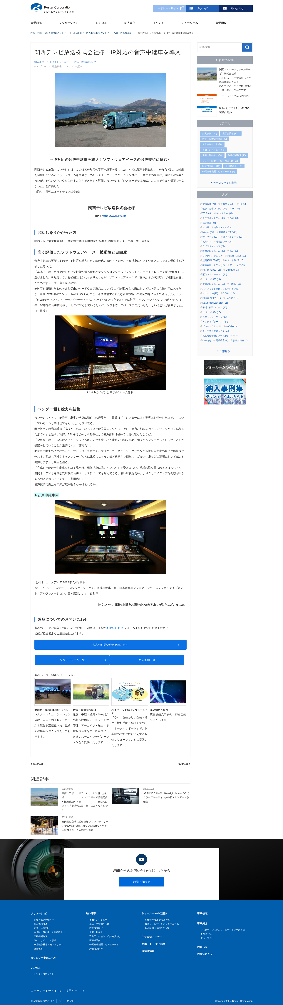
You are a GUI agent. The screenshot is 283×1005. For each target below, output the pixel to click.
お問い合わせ (115, 627)
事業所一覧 (206, 933)
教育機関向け (40, 923)
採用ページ (73, 990)
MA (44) (236, 208)
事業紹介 (221, 22)
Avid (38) (234, 218)
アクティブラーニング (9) (215, 321)
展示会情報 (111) (230, 133)
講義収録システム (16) (213, 265)
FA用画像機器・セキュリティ (48, 944)
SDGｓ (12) (229, 293)
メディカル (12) (210, 293)
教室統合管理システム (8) (215, 335)
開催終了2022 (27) (228, 232)
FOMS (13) (235, 284)
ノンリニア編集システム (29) (217, 227)
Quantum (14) (233, 270)
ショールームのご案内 (155, 913)
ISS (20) (234, 251)
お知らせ (202, 946)
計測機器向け (96, 949)
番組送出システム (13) (213, 284)
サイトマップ (66, 1001)
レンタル (101, 22)
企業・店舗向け (41, 928)
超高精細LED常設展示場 (157, 928)
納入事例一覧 (147, 660)
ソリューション (68, 22)
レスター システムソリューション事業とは (222, 929)
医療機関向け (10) (211, 166)
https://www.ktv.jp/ (114, 215)
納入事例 (129, 22)
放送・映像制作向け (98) (214, 139)
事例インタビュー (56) (213, 150)
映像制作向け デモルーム (157, 919)
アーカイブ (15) (237, 265)
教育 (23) (207, 241)
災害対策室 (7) (240, 340)
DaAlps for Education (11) (215, 303)
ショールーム (189, 22)
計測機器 (38, 949)
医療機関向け (40, 936)
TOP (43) (207, 213)
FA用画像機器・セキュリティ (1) (218, 171)
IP (68, 66)
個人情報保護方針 (40, 1001)
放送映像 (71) (209, 204)
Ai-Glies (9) (231, 326)
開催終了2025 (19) (236, 255)
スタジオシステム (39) (213, 218)
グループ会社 (207, 938)
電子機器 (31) (209, 222)
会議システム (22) (225, 241)
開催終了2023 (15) (211, 270)
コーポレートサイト (166, 8)
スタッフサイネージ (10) (214, 317)
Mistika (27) (208, 232)
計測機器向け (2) (234, 166)
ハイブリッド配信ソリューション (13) (221, 288)
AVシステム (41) (224, 213)
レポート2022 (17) (234, 260)
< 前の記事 (37, 763)
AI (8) (235, 335)
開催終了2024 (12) (211, 298)
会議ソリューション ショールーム (162, 923)
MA (36, 66)
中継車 (78, 66)
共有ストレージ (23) (233, 237)
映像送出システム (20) (213, 251)
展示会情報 (148, 951)
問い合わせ (237, 8)
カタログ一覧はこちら (43, 957)
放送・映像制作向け (85, 61)
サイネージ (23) (210, 237)
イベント (158, 22)
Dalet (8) (206, 340)
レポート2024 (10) (211, 312)
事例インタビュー (59, 61)
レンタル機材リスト (44, 974)
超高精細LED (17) (211, 260)
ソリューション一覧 (72, 660)
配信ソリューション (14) (214, 274)
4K (44, 66)
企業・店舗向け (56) (212, 155)
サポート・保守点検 (153, 944)
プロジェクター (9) (211, 326)
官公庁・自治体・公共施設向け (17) (220, 160)
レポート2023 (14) (211, 279)
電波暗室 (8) (222, 340)
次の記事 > (184, 763)
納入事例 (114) (209, 133)
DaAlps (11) (231, 298)
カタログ (202, 8)
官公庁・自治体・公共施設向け (49, 932)
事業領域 (36, 22)
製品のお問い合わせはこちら (110, 644)
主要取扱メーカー (152, 936)
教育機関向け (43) (237, 155)
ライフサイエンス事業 (45, 940)
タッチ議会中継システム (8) (216, 331)
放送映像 (57, 66)
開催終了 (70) (227, 204)
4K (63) (243, 204)
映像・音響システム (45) (214, 208)
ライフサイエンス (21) (213, 246)
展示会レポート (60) (212, 144)
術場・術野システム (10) (214, 307)
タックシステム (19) (212, 255)
